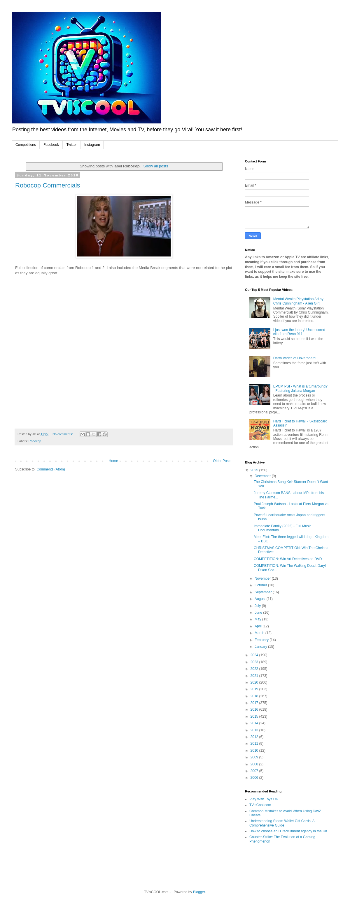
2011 (255, 744)
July (258, 606)
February (262, 640)
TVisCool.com (260, 805)
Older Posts (222, 461)
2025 (255, 470)
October (261, 585)
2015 (255, 716)
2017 (255, 703)
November (263, 578)
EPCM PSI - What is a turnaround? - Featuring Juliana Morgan (300, 388)
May (258, 619)
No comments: (63, 434)
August (261, 599)
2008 (255, 764)
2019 (255, 689)
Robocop (35, 441)
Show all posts (155, 166)
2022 (255, 669)
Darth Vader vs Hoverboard (294, 358)
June (259, 613)
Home (113, 461)
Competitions (25, 145)
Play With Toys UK (263, 799)
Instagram (92, 145)
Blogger (199, 892)
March (260, 633)
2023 (255, 662)
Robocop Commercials (47, 185)
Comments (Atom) (50, 469)
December (263, 476)
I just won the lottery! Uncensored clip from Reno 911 (299, 332)
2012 (255, 737)
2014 (255, 723)
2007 (255, 771)
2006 (255, 778)
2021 (255, 676)
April (258, 626)
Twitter (71, 145)
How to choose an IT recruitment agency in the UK (288, 831)
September (264, 592)
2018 (255, 696)
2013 (255, 730)
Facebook (51, 145)
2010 (255, 750)
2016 (255, 709)
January (261, 647)
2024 (255, 655)
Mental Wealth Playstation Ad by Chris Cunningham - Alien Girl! (298, 301)
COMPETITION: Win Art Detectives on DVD (288, 559)
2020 (255, 682)
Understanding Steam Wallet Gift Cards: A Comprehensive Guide (281, 823)
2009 (255, 757)
